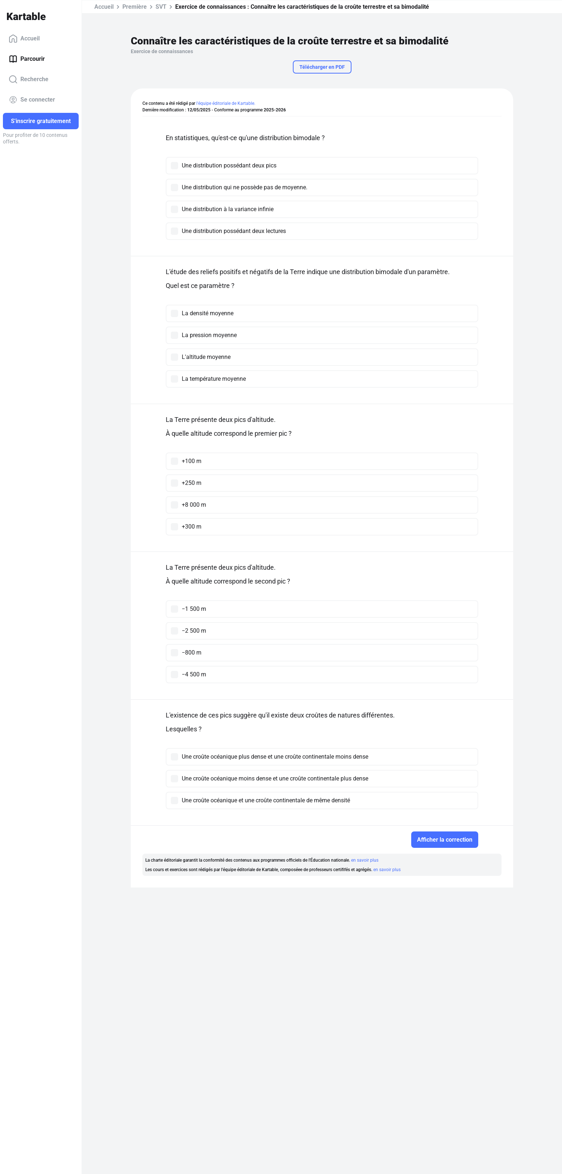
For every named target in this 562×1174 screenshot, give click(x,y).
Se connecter (32, 99)
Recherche (28, 79)
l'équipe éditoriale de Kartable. (225, 103)
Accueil (24, 38)
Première (134, 6)
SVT (161, 6)
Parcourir (27, 59)
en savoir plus (364, 860)
